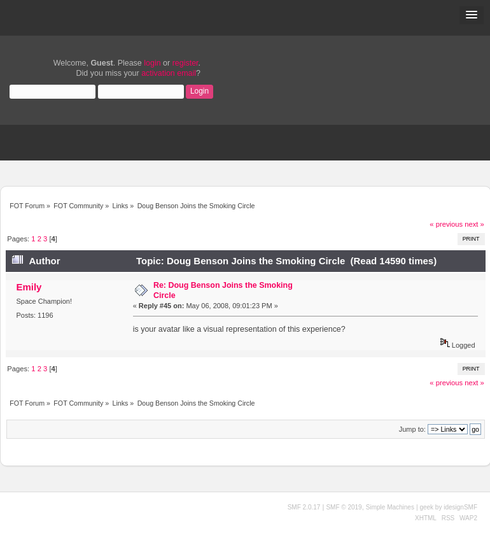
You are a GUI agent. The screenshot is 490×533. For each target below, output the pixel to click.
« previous (446, 224)
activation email (168, 73)
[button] (471, 15)
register (185, 63)
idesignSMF (460, 507)
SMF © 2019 (343, 507)
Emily (28, 286)
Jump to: (412, 429)
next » (474, 224)
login (152, 63)
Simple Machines (390, 507)
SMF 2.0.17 (304, 507)
